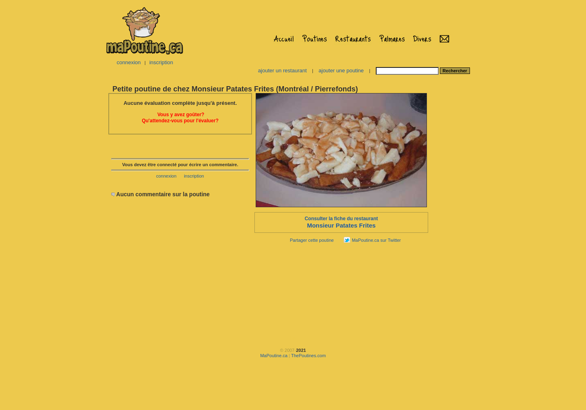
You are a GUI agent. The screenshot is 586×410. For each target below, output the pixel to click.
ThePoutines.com (308, 355)
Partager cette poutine (312, 240)
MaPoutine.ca (273, 355)
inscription (161, 62)
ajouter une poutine (341, 70)
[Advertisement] (454, 214)
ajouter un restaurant (282, 70)
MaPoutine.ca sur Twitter (376, 240)
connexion (128, 62)
